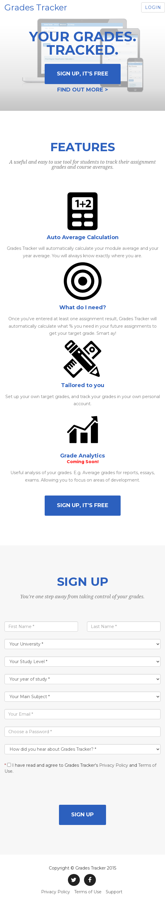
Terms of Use (88, 891)
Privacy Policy (113, 765)
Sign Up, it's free (82, 73)
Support (114, 891)
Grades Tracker (35, 7)
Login (153, 7)
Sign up (82, 814)
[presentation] (49, 793)
